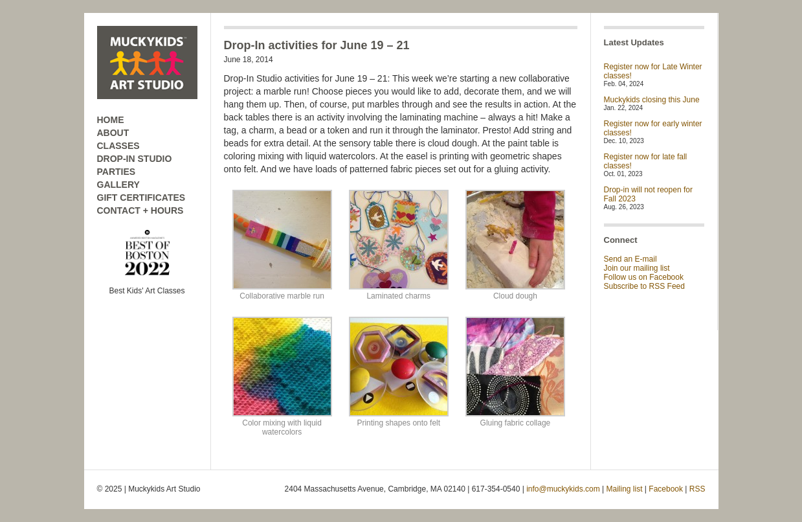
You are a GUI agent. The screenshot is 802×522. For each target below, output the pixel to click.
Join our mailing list (637, 268)
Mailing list (625, 489)
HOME (110, 120)
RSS (697, 489)
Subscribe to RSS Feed (644, 286)
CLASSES (118, 146)
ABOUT (113, 133)
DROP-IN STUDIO (134, 158)
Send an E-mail (630, 259)
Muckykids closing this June (652, 99)
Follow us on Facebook (644, 277)
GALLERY (118, 184)
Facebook (666, 489)
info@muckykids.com (563, 489)
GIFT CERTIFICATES (141, 197)
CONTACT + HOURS (140, 210)
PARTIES (116, 171)
